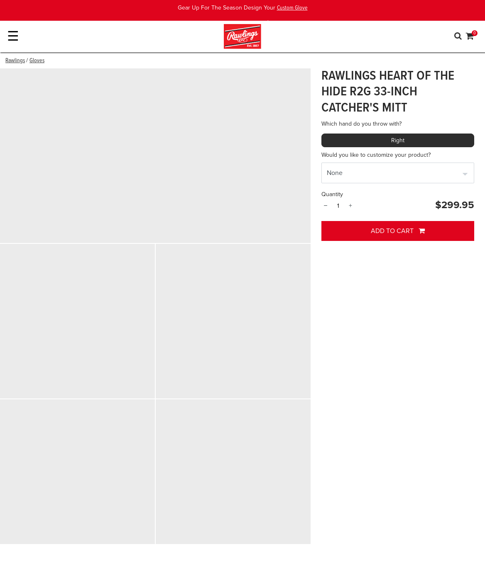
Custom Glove (292, 8)
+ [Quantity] (350, 206)
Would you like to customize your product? (376, 154)
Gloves (36, 60)
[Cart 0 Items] (470, 37)
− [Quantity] (325, 206)
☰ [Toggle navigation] (13, 36)
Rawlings (15, 60)
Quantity (332, 194)
